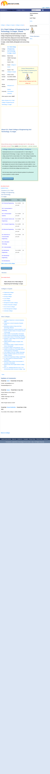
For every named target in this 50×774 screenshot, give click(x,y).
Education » (3, 10)
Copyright (25, 439)
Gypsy (8, 390)
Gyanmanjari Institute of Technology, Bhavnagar (14, 336)
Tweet (3, 374)
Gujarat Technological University (10, 91)
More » (23, 10)
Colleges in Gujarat (10, 25)
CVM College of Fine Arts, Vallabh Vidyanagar (14, 352)
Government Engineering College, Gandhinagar (14, 356)
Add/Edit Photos (4, 188)
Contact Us (19, 439)
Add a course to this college (8, 263)
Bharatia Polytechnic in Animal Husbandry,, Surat (15, 329)
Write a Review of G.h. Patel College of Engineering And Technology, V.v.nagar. (8, 102)
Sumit (8, 380)
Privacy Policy (32, 439)
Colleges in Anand (20, 25)
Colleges (3, 25)
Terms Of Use (39, 439)
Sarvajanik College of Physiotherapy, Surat (13, 347)
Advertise (46, 439)
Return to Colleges (5, 432)
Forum (19, 10)
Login (43, 7)
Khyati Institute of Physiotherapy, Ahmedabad (14, 335)
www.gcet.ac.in (10, 85)
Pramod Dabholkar (11, 407)
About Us (14, 439)
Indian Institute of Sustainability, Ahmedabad (14, 333)
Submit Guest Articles (6, 439)
